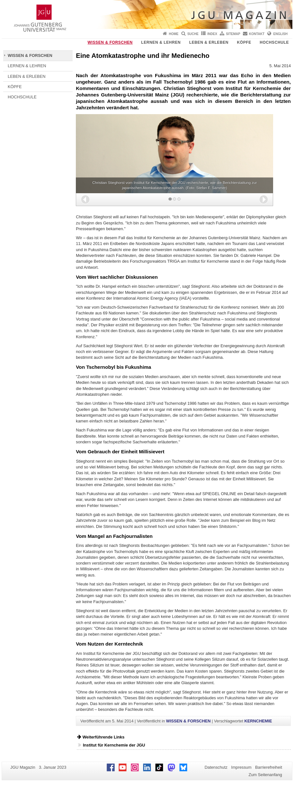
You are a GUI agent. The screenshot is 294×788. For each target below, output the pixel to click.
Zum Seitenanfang (265, 774)
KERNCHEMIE (258, 721)
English (280, 34)
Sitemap (233, 34)
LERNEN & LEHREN (161, 42)
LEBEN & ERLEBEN (208, 42)
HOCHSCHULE (274, 42)
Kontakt (256, 34)
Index (212, 34)
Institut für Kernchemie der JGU (114, 745)
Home (174, 34)
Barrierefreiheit (268, 767)
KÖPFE (244, 42)
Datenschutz (216, 767)
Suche (193, 34)
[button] (85, 199)
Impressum (241, 767)
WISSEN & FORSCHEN (110, 42)
